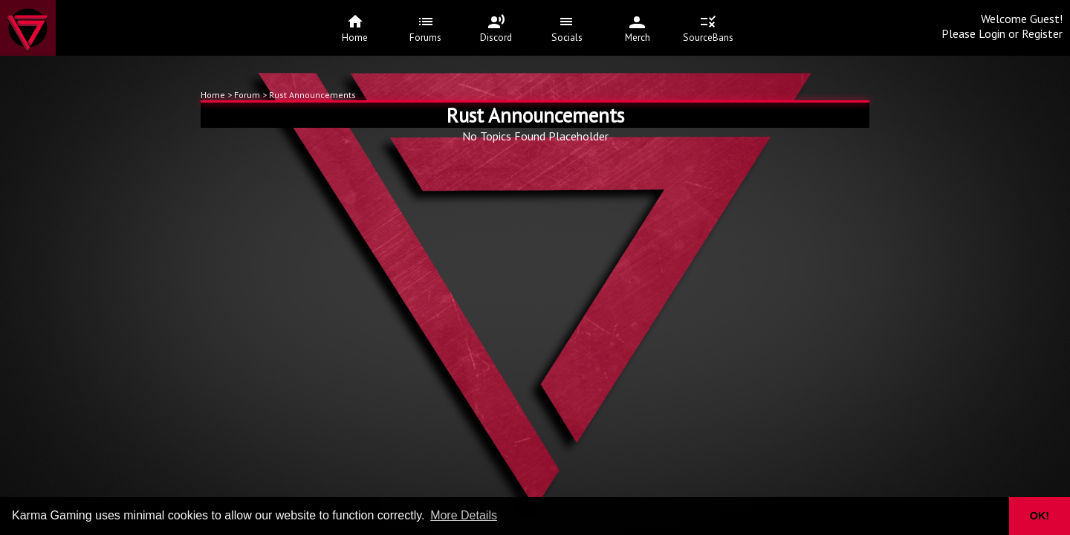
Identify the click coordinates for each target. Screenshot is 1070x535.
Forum (248, 94)
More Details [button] (463, 515)
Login (992, 33)
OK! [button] (1039, 516)
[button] (988, 516)
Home (213, 94)
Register (1042, 33)
